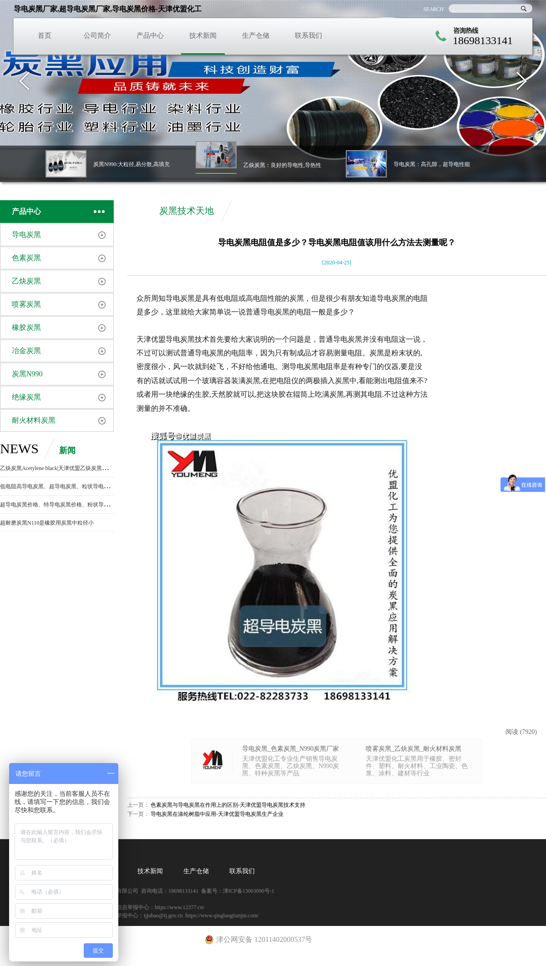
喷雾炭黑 (26, 304)
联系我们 (308, 35)
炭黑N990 (27, 374)
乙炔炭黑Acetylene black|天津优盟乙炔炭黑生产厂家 (62, 468)
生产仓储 (255, 35)
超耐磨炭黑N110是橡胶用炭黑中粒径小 (47, 523)
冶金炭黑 (26, 350)
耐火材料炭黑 (34, 420)
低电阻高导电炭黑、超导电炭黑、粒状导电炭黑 (57, 486)
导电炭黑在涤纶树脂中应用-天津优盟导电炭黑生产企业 (217, 814)
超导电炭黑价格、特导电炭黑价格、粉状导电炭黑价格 (65, 504)
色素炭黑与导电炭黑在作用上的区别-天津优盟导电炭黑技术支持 (228, 805)
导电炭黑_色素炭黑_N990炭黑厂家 (290, 748)
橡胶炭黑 (26, 327)
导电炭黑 (26, 234)
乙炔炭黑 (26, 281)
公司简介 (97, 35)
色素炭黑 (26, 258)
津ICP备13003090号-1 (248, 891)
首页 (44, 35)
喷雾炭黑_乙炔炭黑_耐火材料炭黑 (413, 748)
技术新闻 (203, 35)
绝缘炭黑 (26, 397)
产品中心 (150, 35)
